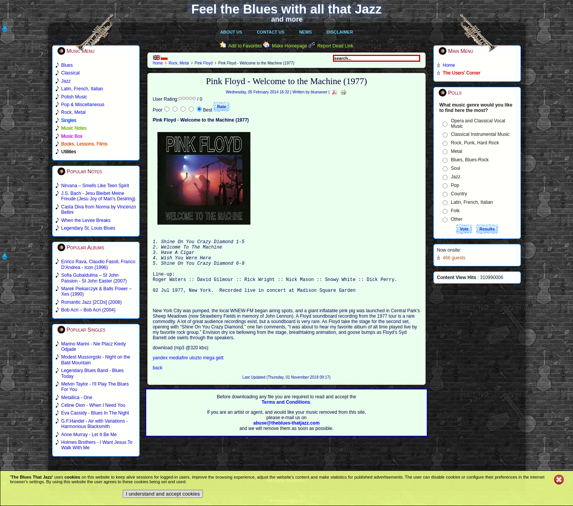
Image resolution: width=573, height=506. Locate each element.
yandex (161, 370)
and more (287, 19)
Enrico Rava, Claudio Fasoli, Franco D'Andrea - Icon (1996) (98, 264)
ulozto (195, 370)
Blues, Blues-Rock (470, 159)
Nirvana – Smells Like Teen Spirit (95, 185)
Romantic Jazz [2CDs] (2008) (91, 302)
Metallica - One (77, 397)
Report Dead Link (335, 46)
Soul (455, 168)
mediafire (179, 370)
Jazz (456, 176)
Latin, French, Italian (472, 202)
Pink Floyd (203, 63)
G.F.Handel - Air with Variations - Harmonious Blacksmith (94, 423)
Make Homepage (289, 46)
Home (158, 63)
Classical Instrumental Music (480, 134)
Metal (456, 151)
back (157, 380)
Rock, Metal (179, 63)
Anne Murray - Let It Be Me (89, 434)
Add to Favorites (245, 46)
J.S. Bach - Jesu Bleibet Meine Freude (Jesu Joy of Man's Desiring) (98, 196)
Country (459, 193)
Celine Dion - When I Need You (93, 405)
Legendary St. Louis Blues (88, 228)
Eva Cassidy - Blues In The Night (95, 413)
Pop (455, 185)
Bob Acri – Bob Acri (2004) (88, 310)
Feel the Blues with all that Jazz (286, 9)
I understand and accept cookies (163, 494)
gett (219, 370)
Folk (455, 210)
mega (209, 370)
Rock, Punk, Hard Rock (475, 143)
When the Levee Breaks (86, 220)
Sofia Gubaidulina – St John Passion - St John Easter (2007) (94, 277)
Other (457, 219)
